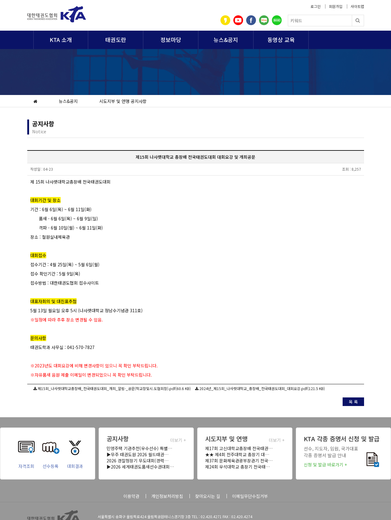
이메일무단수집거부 (250, 496)
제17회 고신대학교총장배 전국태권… (239, 448)
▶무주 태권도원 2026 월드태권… (137, 454)
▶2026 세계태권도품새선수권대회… (140, 467)
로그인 (315, 6)
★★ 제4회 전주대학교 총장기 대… (237, 454)
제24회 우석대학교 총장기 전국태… (237, 467)
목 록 (353, 402)
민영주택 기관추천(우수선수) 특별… (139, 448)
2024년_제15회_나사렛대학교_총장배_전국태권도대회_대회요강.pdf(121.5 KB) (262, 388)
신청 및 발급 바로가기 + (325, 464)
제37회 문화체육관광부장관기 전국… (239, 460)
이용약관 (131, 496)
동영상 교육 (281, 40)
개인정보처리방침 (167, 496)
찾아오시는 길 (207, 496)
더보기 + (178, 440)
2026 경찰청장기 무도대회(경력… (137, 460)
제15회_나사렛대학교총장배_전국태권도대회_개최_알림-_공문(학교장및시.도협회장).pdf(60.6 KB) (114, 388)
